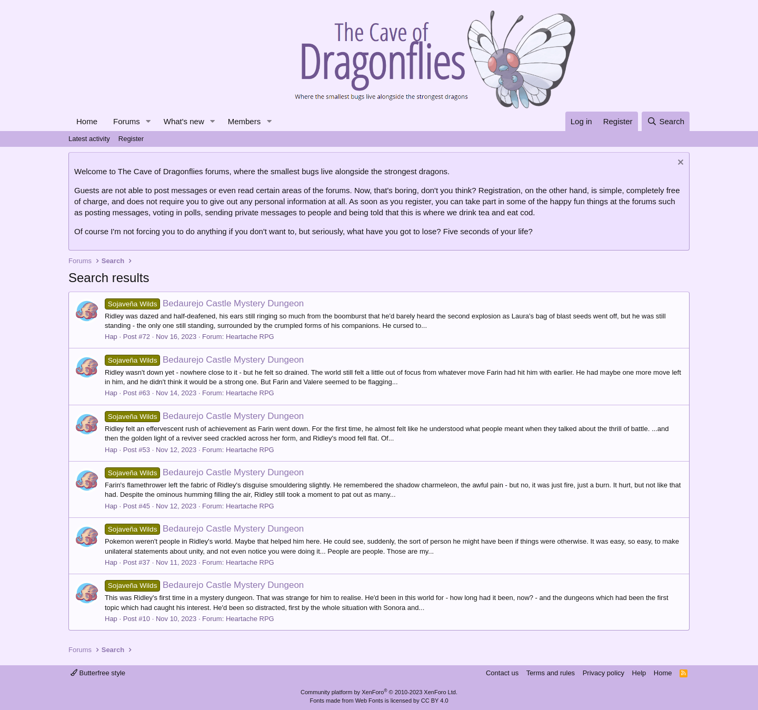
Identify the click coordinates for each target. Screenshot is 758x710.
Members (244, 121)
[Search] (666, 121)
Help (639, 673)
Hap (111, 337)
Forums (126, 121)
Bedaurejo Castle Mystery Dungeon (204, 303)
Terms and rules (550, 673)
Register (131, 139)
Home (86, 121)
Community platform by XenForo (379, 692)
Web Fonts (369, 700)
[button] (148, 121)
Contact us (502, 673)
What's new (184, 121)
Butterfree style (98, 673)
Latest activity (89, 139)
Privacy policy (603, 673)
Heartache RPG (250, 337)
